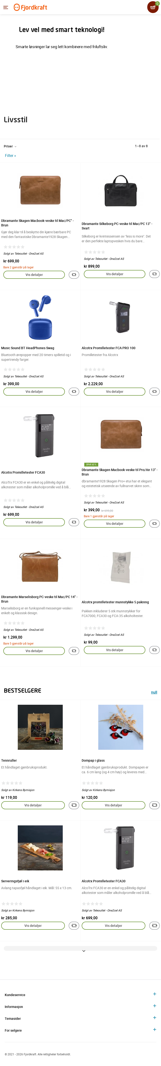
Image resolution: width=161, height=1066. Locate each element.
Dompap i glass (93, 760)
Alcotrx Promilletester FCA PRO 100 (108, 348)
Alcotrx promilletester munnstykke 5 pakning (115, 602)
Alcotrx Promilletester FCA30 (23, 472)
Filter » (10, 155)
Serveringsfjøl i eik (15, 881)
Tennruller (9, 760)
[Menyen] (5, 7)
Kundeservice (15, 995)
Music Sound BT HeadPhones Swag (27, 348)
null (154, 693)
